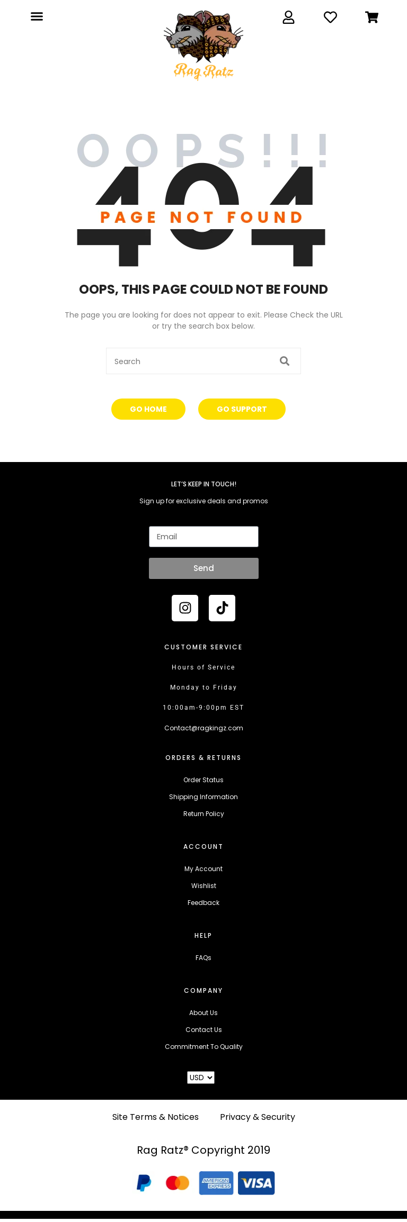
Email (158, 519)
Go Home (148, 409)
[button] (37, 16)
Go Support (242, 409)
